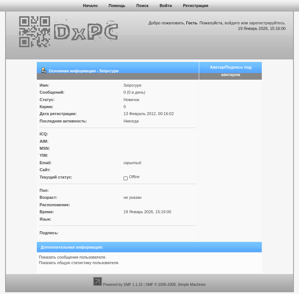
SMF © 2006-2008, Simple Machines (175, 285)
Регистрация (195, 5)
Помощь (117, 5)
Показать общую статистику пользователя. (79, 262)
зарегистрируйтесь (266, 23)
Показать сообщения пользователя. (72, 257)
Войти (165, 5)
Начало (90, 5)
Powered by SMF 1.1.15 (123, 285)
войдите (232, 23)
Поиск (142, 5)
